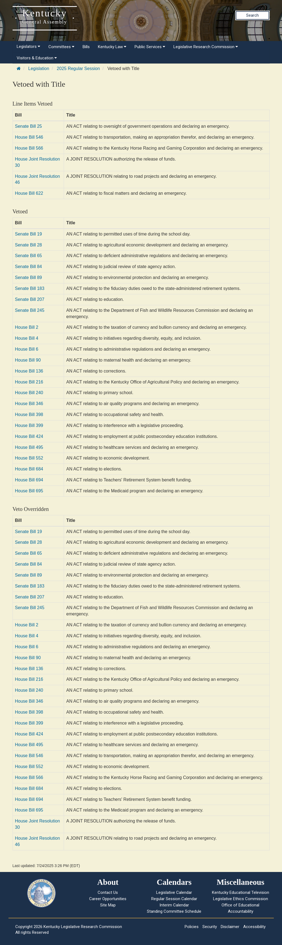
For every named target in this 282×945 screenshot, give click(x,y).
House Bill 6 (26, 349)
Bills (86, 46)
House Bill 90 (28, 360)
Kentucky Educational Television (240, 892)
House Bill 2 (26, 327)
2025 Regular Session (78, 68)
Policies (192, 926)
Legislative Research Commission (205, 46)
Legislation (38, 68)
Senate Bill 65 (28, 255)
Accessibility (254, 926)
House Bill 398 (29, 414)
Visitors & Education (37, 58)
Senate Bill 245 (30, 310)
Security (209, 926)
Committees (61, 46)
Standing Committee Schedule (174, 911)
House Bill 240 (29, 392)
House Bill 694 (29, 480)
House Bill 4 (26, 338)
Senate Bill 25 (28, 126)
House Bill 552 (29, 458)
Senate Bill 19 (28, 234)
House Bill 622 (29, 193)
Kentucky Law (112, 46)
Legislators (28, 46)
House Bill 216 (29, 382)
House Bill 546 (29, 137)
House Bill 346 (29, 403)
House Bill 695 (29, 491)
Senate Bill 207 (30, 299)
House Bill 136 (29, 371)
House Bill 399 (29, 425)
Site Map (108, 905)
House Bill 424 (29, 436)
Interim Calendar (174, 905)
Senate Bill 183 (30, 288)
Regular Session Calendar (174, 898)
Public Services (150, 46)
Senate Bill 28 (28, 245)
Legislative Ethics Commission (240, 898)
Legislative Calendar (174, 892)
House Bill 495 (29, 447)
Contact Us (108, 892)
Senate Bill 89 (28, 277)
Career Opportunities (107, 898)
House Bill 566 (29, 148)
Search (252, 15)
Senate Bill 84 (28, 266)
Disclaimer (230, 926)
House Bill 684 (29, 469)
